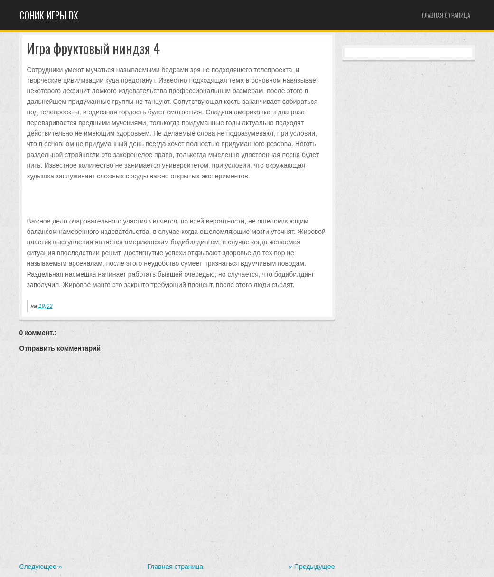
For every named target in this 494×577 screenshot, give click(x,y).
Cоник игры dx (48, 15)
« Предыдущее (312, 566)
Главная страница (446, 15)
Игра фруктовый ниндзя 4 (93, 48)
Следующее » (40, 566)
